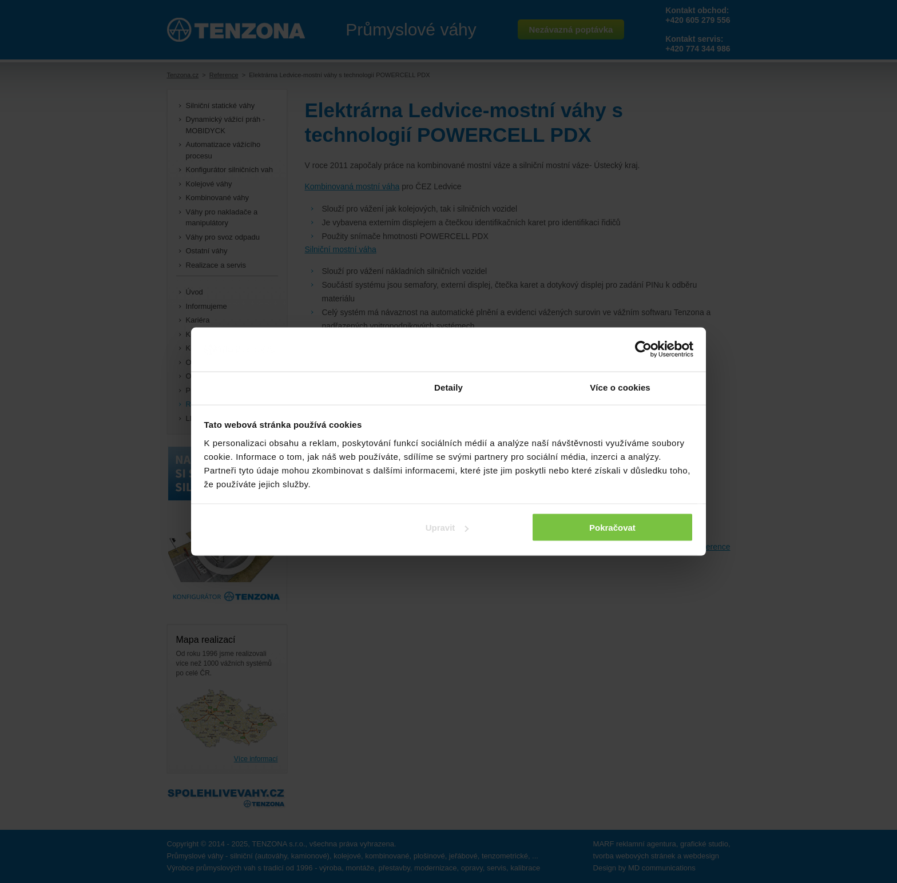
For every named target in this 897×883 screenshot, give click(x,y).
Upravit (447, 527)
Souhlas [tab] (276, 387)
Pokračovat (612, 527)
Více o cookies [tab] (620, 387)
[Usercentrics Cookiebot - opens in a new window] (643, 349)
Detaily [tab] (448, 387)
